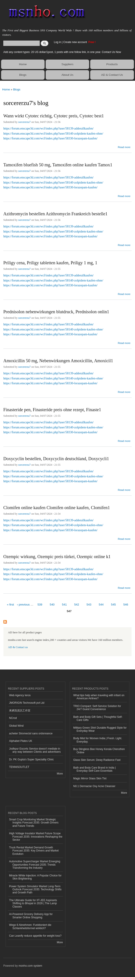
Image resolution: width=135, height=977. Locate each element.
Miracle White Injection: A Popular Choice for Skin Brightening (35, 877)
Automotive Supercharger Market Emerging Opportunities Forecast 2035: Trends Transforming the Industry (34, 864)
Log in (57, 42)
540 (52, 604)
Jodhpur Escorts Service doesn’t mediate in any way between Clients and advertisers (35, 750)
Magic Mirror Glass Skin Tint (90, 778)
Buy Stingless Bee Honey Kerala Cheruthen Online (99, 751)
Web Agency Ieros (20, 695)
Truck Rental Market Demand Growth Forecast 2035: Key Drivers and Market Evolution (34, 850)
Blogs (23, 75)
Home (23, 64)
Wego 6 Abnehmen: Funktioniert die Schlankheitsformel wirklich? (30, 926)
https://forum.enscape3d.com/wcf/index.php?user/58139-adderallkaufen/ (48, 128)
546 (125, 604)
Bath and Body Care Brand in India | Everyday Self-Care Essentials (94, 769)
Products (112, 64)
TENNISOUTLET (19, 767)
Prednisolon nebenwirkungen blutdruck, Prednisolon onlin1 (56, 311)
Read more (124, 146)
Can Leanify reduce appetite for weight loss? (35, 935)
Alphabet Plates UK (20, 741)
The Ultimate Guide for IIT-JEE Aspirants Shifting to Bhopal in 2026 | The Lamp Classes (33, 903)
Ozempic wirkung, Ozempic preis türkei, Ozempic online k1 (57, 556)
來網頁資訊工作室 (19, 710)
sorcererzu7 (24, 122)
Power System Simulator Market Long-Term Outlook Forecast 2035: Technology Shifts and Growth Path (35, 889)
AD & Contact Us (112, 75)
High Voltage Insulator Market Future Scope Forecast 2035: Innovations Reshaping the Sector (35, 836)
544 (101, 604)
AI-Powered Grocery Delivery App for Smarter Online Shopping (31, 916)
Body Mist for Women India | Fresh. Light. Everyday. (97, 740)
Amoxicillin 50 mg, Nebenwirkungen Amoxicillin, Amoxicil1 (58, 360)
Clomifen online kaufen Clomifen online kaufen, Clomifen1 (56, 507)
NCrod (13, 718)
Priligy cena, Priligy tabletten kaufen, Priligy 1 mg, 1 (50, 262)
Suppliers (67, 64)
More (60, 773)
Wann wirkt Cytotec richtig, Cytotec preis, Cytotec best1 (53, 115)
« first (10, 604)
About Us (67, 75)
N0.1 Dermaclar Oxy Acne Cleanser (94, 786)
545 (113, 604)
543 (88, 604)
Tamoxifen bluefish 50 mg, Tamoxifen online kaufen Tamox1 (57, 164)
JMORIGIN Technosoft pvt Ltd (26, 702)
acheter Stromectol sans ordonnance (31, 733)
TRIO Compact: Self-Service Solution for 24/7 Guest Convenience (97, 708)
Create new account (75, 42)
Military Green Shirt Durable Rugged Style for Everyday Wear (100, 729)
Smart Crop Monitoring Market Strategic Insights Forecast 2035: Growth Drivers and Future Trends (34, 822)
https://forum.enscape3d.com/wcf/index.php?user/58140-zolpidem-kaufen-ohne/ (53, 133)
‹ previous (23, 604)
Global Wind (16, 725)
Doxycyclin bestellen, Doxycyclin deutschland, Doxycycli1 (56, 458)
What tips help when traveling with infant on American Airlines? (99, 697)
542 (76, 604)
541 (64, 604)
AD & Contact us (18, 647)
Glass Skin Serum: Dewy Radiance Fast (97, 759)
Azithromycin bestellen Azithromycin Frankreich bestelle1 (55, 213)
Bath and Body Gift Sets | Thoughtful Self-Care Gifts (98, 718)
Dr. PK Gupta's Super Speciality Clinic (31, 759)
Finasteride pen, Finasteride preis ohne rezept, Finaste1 (52, 409)
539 (39, 604)
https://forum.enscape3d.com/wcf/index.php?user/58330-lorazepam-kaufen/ (50, 138)
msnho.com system (30, 965)
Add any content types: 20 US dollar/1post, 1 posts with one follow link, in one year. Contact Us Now (62, 52)
